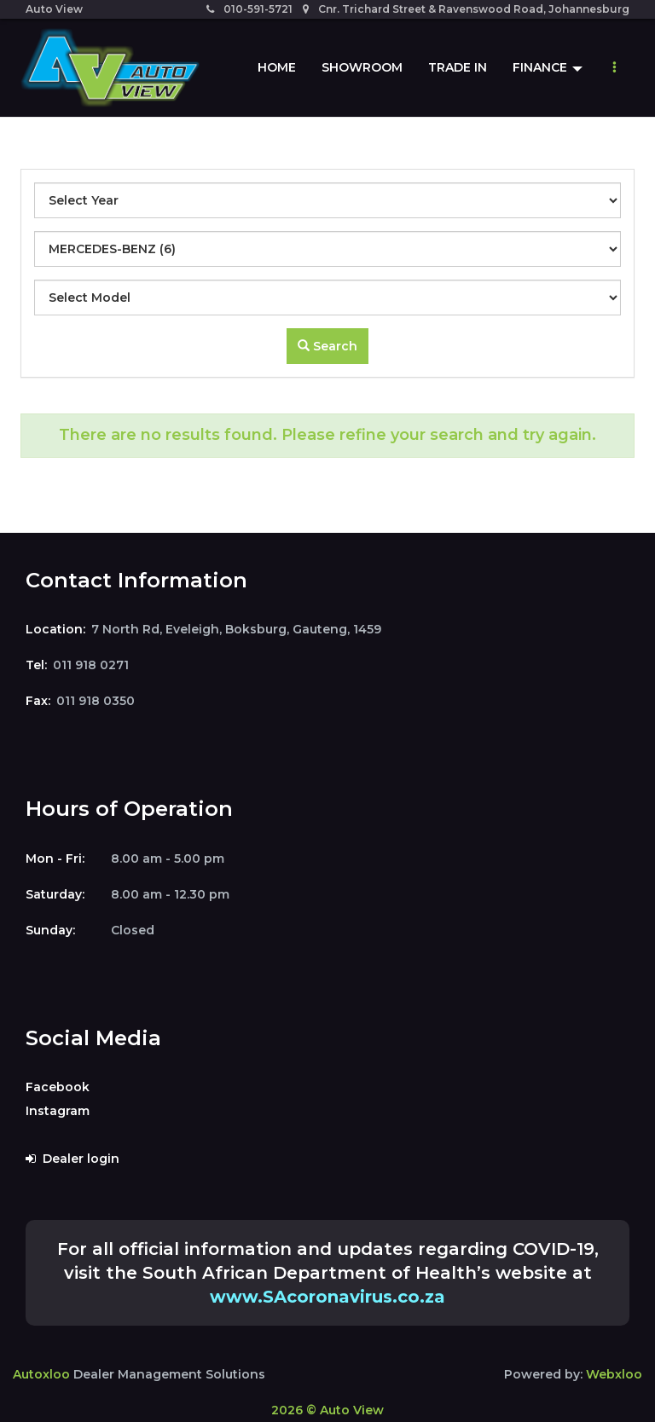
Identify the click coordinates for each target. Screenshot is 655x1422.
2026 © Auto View (327, 1410)
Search (327, 346)
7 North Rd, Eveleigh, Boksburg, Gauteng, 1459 (236, 629)
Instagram (58, 1111)
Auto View (54, 9)
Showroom (362, 67)
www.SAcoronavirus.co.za (327, 1296)
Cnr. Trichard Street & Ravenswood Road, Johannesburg (466, 9)
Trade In (457, 67)
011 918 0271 (91, 665)
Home (277, 67)
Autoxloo (41, 1374)
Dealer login (72, 1158)
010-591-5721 (249, 9)
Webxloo (614, 1374)
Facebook (58, 1087)
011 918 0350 (95, 700)
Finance (548, 67)
